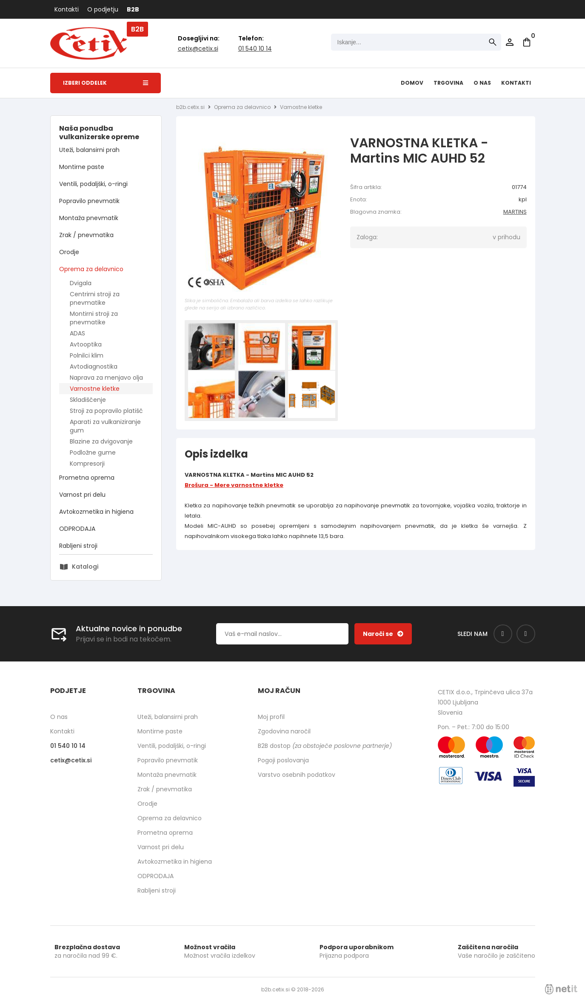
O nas (482, 82)
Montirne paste (81, 167)
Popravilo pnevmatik (89, 201)
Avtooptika (86, 344)
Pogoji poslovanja (283, 760)
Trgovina (448, 82)
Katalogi (85, 566)
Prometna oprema (86, 477)
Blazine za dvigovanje (101, 441)
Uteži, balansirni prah (89, 150)
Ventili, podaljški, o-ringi (93, 184)
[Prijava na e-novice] (383, 633)
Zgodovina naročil (284, 731)
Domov (412, 82)
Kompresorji (87, 463)
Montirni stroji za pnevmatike (94, 317)
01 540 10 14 (255, 48)
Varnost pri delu (82, 494)
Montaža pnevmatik (88, 218)
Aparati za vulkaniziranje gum (105, 426)
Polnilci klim (86, 355)
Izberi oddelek (105, 82)
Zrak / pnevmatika (86, 235)
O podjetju (102, 9)
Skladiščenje (88, 399)
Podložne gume (93, 452)
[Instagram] (526, 633)
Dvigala (80, 283)
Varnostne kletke (95, 388)
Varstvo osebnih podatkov (296, 774)
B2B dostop (325, 745)
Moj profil (271, 717)
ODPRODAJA (77, 528)
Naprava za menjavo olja (106, 377)
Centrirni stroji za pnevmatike (95, 298)
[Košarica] (526, 42)
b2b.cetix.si (190, 107)
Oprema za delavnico (91, 269)
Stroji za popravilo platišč (106, 411)
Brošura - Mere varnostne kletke (234, 485)
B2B (133, 9)
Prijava (509, 42)
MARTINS (515, 212)
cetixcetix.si (198, 48)
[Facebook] (503, 633)
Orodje (69, 252)
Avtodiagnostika (93, 366)
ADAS (77, 333)
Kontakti (66, 9)
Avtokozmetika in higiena (96, 511)
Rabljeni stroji (78, 545)
